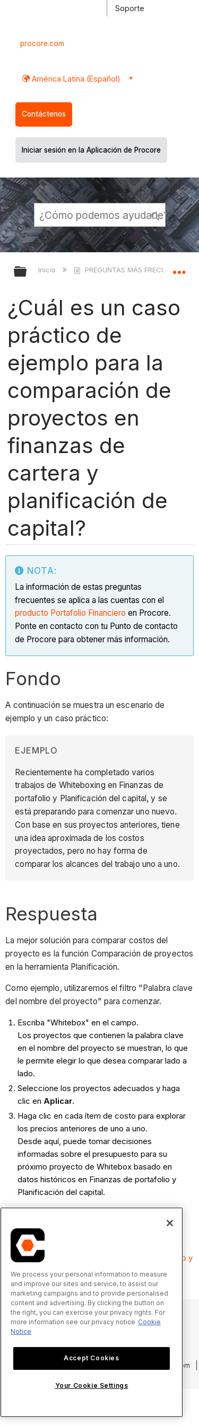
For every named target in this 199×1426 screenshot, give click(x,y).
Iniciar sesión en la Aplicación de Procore (91, 150)
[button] (155, 215)
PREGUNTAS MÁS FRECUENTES (131, 269)
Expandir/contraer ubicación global (178, 268)
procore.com (42, 43)
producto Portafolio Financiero (70, 613)
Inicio (48, 269)
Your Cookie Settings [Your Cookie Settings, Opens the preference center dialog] (91, 1385)
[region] (91, 1312)
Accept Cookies (91, 1358)
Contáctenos (44, 114)
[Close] (169, 1223)
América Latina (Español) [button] (75, 78)
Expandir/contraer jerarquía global (27, 272)
